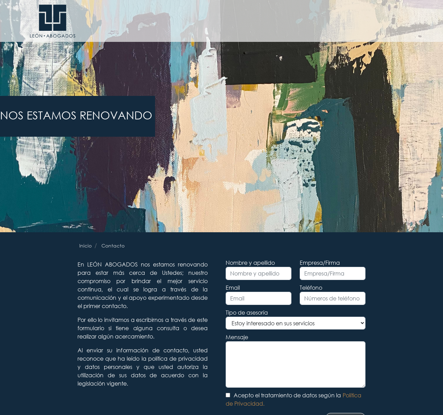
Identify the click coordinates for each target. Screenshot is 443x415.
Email (233, 287)
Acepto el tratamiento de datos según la (293, 399)
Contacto (113, 245)
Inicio (85, 245)
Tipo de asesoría (247, 312)
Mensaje (237, 337)
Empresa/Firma (320, 262)
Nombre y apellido (250, 262)
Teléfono (311, 287)
